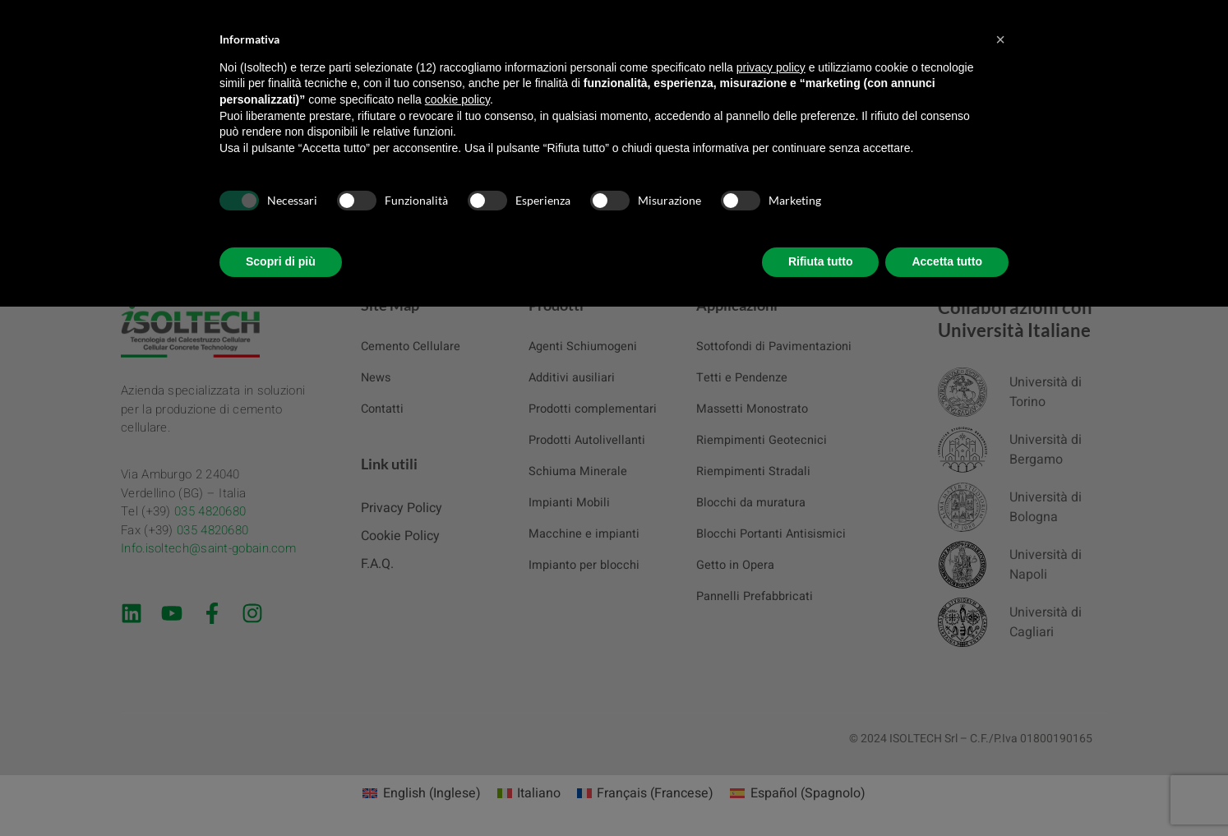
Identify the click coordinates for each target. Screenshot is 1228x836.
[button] (1000, 39)
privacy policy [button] (771, 67)
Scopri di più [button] (281, 261)
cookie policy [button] (457, 99)
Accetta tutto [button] (947, 261)
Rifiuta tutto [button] (820, 261)
